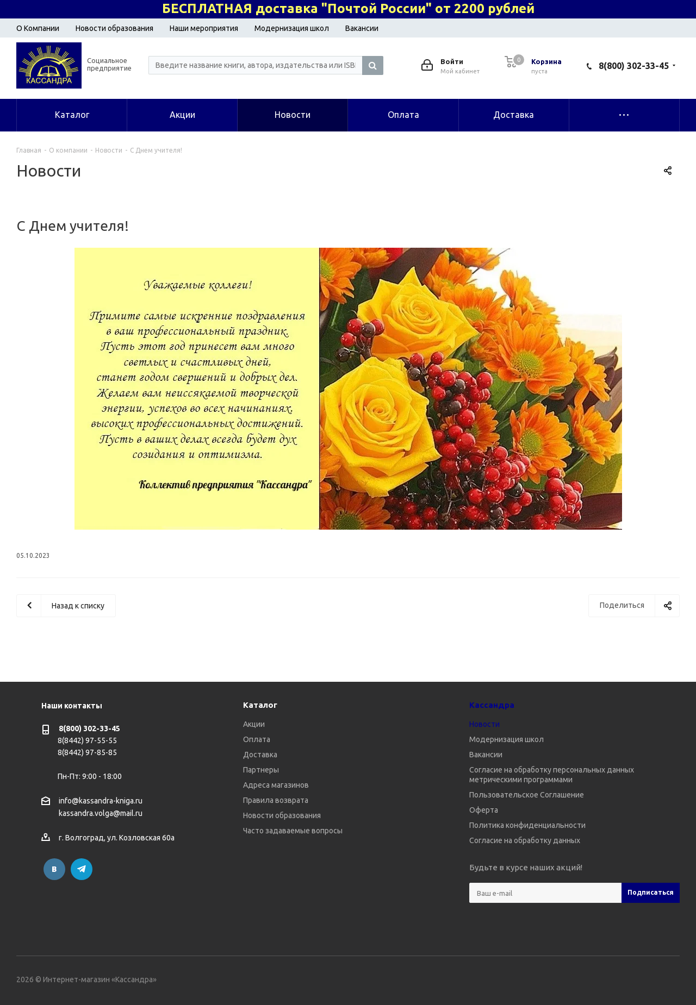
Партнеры (261, 769)
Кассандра (491, 704)
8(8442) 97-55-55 (87, 740)
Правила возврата (275, 800)
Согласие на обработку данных (524, 840)
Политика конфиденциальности (527, 825)
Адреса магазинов (276, 785)
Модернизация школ (291, 28)
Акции (254, 724)
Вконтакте (54, 869)
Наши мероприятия (204, 28)
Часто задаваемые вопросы (293, 830)
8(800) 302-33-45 (634, 66)
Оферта (483, 810)
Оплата (256, 739)
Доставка (260, 754)
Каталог (260, 704)
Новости (484, 724)
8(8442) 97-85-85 (87, 752)
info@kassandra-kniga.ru (100, 800)
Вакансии (361, 28)
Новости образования (114, 28)
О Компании (37, 28)
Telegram (81, 869)
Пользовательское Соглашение (526, 794)
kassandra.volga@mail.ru (100, 813)
